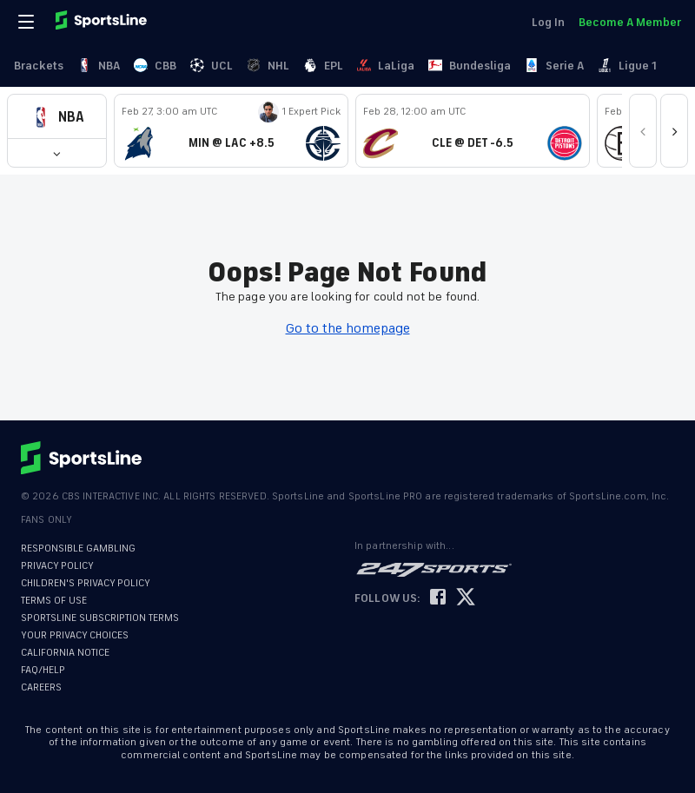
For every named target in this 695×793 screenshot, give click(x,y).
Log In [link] (548, 22)
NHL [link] (268, 65)
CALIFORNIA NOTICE (65, 652)
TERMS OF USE (54, 600)
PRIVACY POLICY (57, 565)
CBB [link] (155, 65)
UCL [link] (211, 65)
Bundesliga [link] (469, 65)
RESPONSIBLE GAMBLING (78, 548)
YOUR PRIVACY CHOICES (75, 635)
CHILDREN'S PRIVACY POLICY (85, 583)
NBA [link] (98, 65)
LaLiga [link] (385, 65)
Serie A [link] (554, 65)
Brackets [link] (38, 65)
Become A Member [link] (630, 22)
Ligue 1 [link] (627, 65)
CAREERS (41, 687)
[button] (57, 117)
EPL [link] (323, 65)
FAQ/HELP (43, 670)
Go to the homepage (348, 328)
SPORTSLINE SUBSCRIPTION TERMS (100, 617)
